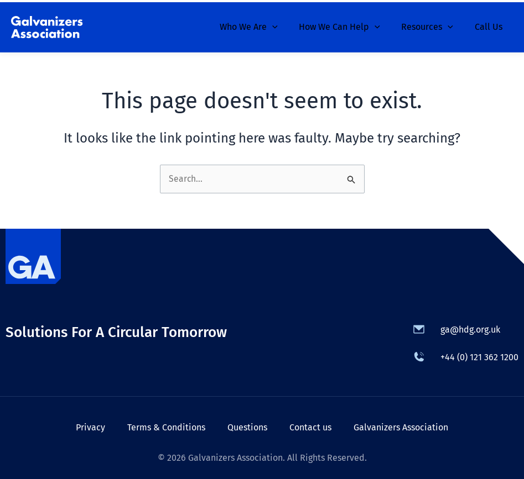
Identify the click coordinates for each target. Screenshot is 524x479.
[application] (284, 25)
